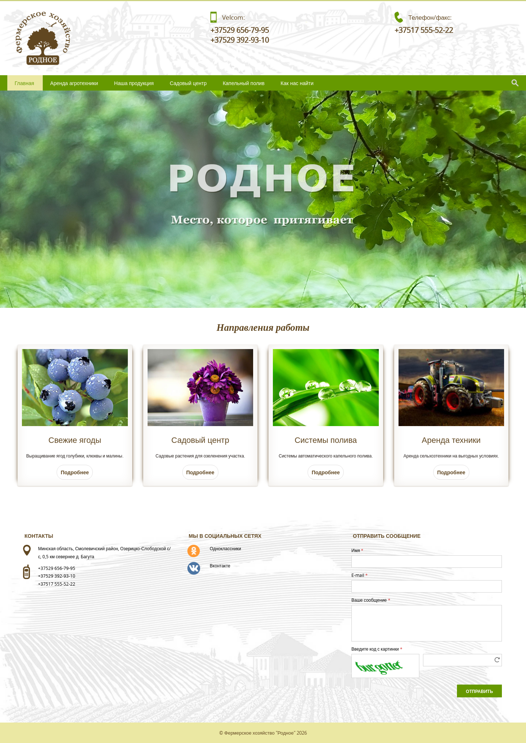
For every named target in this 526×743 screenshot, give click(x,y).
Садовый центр (188, 83)
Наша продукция (133, 83)
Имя (357, 550)
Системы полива (325, 439)
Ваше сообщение (370, 600)
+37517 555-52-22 (423, 30)
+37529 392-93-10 (239, 40)
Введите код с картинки (377, 649)
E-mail (359, 575)
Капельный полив (243, 83)
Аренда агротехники (74, 83)
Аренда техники (451, 439)
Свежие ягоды (75, 439)
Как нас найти (297, 83)
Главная (24, 83)
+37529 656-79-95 (239, 30)
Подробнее (75, 472)
